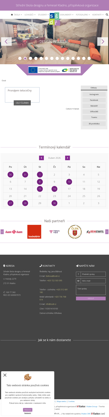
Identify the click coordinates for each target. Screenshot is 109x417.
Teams (94, 117)
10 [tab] (67, 58)
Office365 (94, 111)
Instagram (94, 94)
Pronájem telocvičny (20, 90)
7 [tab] (51, 58)
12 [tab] (78, 58)
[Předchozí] (2, 231)
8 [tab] (57, 58)
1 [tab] (20, 58)
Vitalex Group (91, 406)
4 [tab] (35, 58)
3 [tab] (30, 58)
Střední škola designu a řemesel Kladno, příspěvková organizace (57, 5)
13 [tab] (83, 58)
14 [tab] (89, 58)
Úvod (4, 80)
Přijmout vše (27, 409)
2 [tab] (25, 58)
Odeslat (91, 298)
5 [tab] (41, 58)
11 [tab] (73, 58)
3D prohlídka (94, 124)
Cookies (71, 401)
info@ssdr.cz (51, 304)
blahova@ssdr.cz (53, 276)
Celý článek (22, 102)
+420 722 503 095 (55, 280)
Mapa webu (61, 401)
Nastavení (27, 413)
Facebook (94, 100)
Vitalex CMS (86, 414)
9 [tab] (62, 58)
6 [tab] (46, 58)
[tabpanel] (54, 41)
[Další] (106, 231)
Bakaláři (94, 106)
